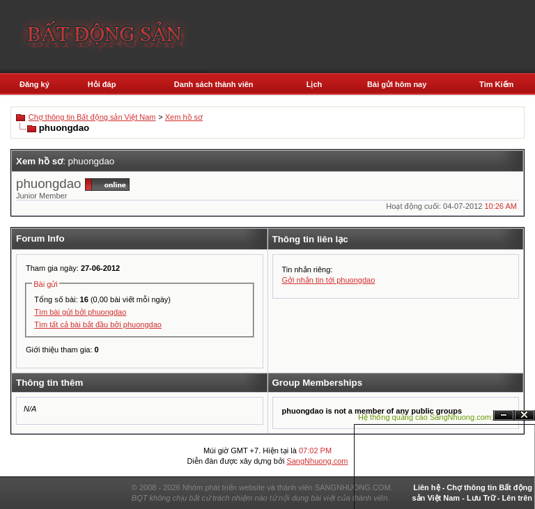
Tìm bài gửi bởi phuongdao (80, 312)
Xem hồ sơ (184, 117)
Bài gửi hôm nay (396, 84)
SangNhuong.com (317, 461)
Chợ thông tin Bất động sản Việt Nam (92, 117)
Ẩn (503, 415)
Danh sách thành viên (214, 84)
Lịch (315, 84)
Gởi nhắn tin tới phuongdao (328, 280)
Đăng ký (34, 84)
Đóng (524, 415)
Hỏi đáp (102, 84)
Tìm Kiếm (496, 84)
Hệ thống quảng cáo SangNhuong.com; (425, 417)
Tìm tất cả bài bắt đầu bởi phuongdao (98, 324)
